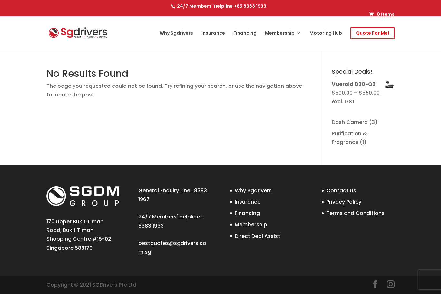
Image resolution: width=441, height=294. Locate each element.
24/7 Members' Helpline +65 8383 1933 (221, 6)
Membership (280, 33)
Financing (245, 33)
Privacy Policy (343, 202)
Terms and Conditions (355, 213)
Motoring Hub (325, 33)
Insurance (213, 33)
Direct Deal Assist (257, 236)
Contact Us (341, 190)
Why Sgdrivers (176, 33)
